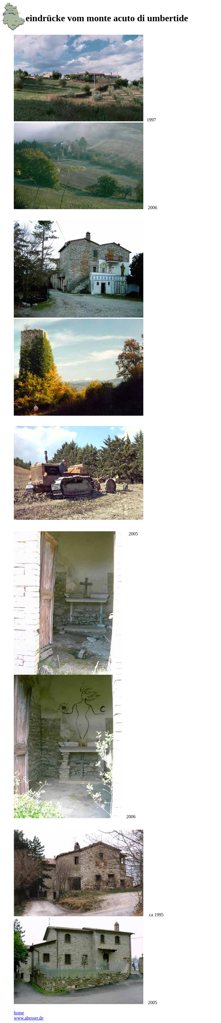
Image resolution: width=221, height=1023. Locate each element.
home (19, 1012)
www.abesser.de (28, 1018)
